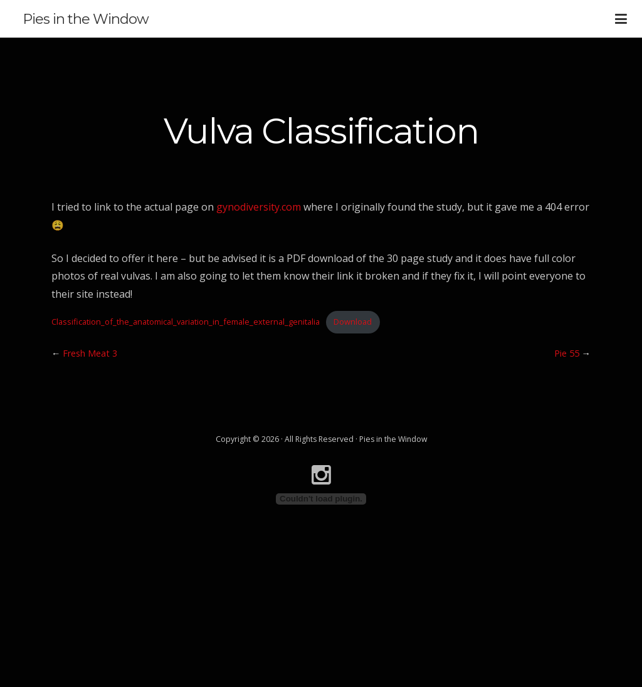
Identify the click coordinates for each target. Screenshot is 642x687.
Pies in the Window (86, 19)
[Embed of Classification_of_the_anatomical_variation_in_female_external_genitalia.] (321, 499)
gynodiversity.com (258, 207)
